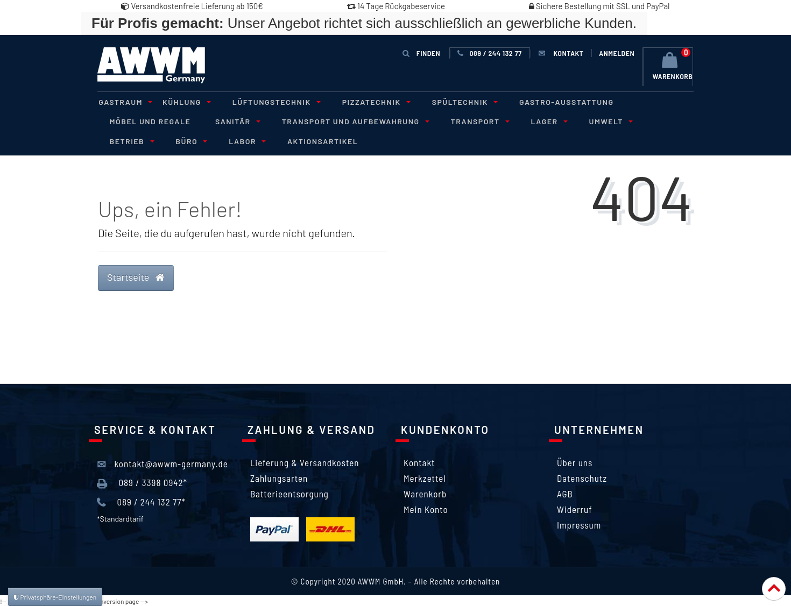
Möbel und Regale (148, 120)
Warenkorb (425, 492)
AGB (565, 492)
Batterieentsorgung (289, 492)
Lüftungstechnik (268, 101)
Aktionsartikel (250, 140)
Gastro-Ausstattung (552, 101)
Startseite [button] (136, 276)
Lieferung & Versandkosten (304, 461)
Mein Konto (426, 508)
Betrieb (658, 120)
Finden (421, 53)
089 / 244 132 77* (141, 501)
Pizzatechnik (366, 101)
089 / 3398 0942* (142, 482)
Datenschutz (582, 477)
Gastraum (122, 101)
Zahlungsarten (279, 477)
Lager (536, 120)
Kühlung (181, 101)
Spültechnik (452, 101)
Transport (469, 120)
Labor (176, 140)
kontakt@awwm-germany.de (162, 463)
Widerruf (574, 508)
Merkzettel (425, 477)
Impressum (579, 523)
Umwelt (595, 120)
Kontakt (419, 461)
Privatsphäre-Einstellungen (55, 597)
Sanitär (232, 120)
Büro (122, 140)
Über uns (574, 461)
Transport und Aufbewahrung (348, 120)
